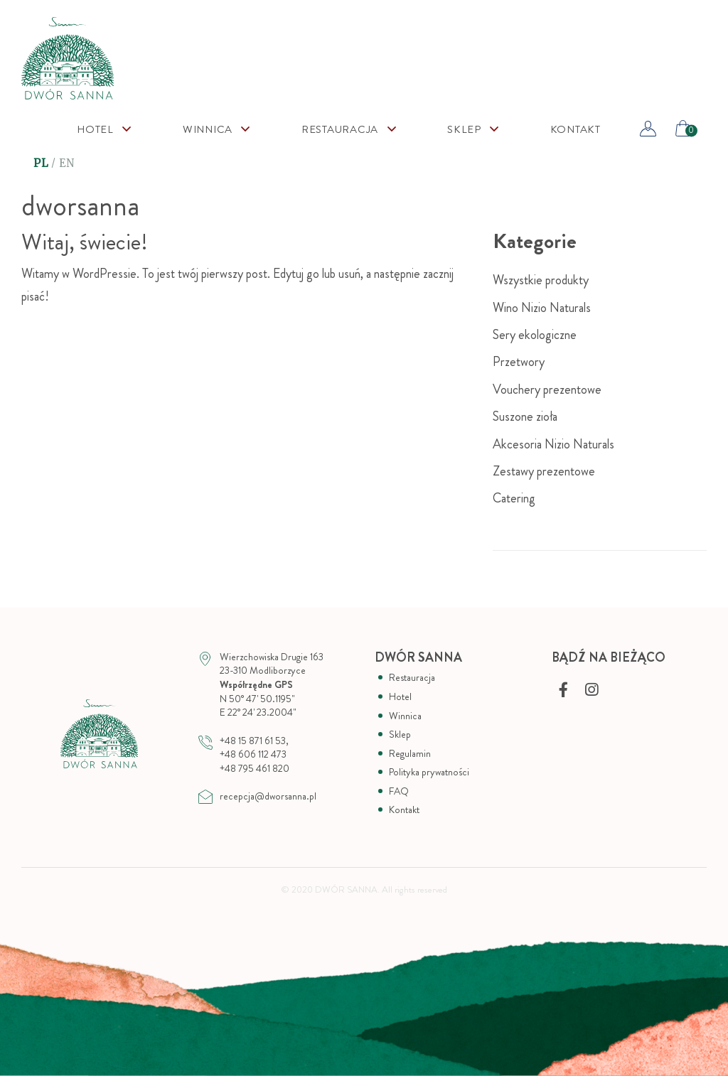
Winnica (207, 129)
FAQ (399, 791)
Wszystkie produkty (541, 280)
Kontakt (575, 129)
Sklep (400, 734)
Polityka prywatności (429, 772)
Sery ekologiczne (535, 335)
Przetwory (519, 362)
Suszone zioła (525, 416)
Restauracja (339, 129)
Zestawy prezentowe (544, 471)
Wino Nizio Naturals (542, 307)
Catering (514, 498)
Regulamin (410, 753)
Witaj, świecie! (84, 242)
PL (41, 163)
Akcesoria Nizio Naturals (553, 444)
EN (67, 163)
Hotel (95, 129)
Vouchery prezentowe (547, 389)
